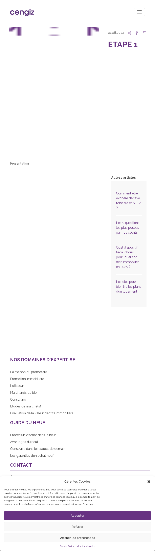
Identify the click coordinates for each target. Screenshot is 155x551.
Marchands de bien (24, 393)
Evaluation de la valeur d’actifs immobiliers (41, 413)
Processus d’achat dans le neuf (33, 435)
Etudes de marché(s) (25, 406)
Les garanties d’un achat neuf (31, 456)
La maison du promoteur (28, 372)
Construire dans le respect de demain (37, 449)
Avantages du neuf (24, 442)
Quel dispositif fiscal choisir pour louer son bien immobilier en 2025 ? (127, 257)
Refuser (77, 527)
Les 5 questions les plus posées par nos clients (127, 227)
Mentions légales (85, 546)
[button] (149, 482)
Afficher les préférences (77, 538)
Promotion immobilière (27, 379)
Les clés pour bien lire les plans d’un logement (128, 286)
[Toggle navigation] (139, 12)
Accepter (77, 515)
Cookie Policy (67, 546)
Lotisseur (17, 386)
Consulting (18, 399)
